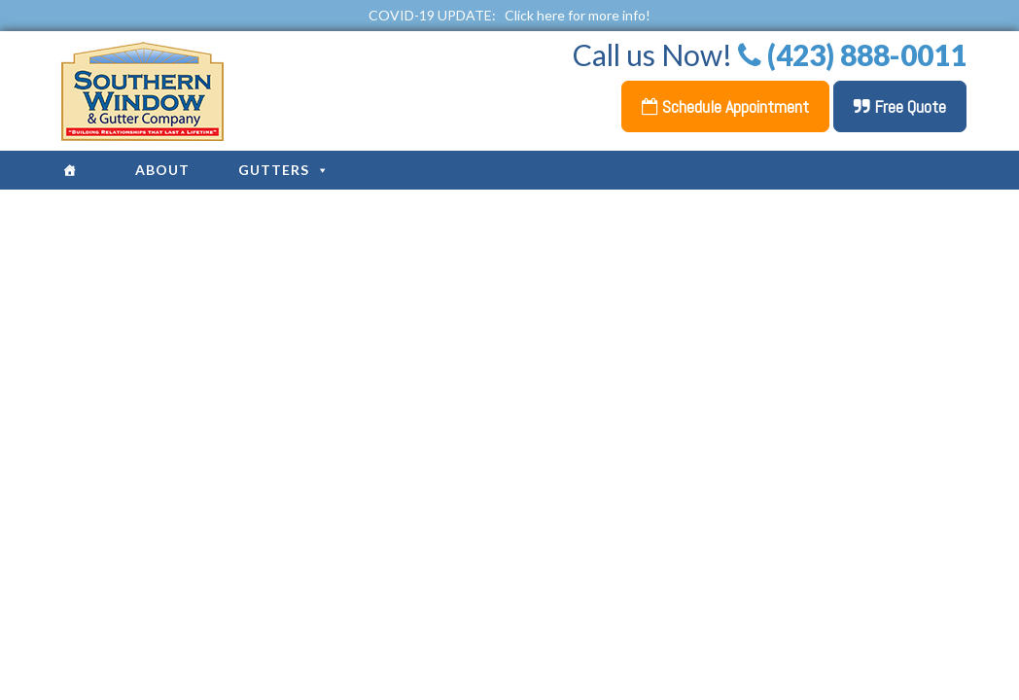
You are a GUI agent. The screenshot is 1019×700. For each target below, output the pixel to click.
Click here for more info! (577, 15)
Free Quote (900, 106)
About (162, 169)
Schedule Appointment (725, 106)
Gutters (284, 169)
